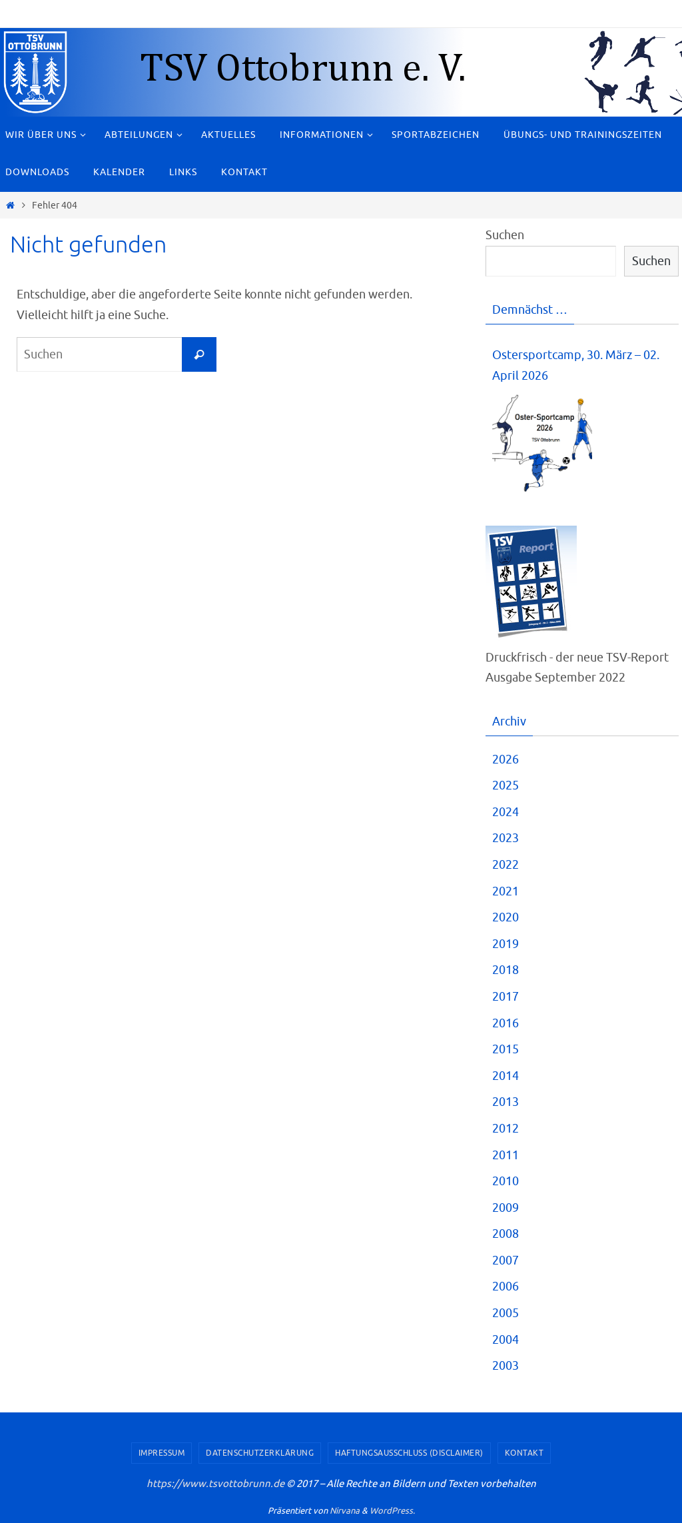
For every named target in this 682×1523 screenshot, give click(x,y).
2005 (505, 1313)
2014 (505, 1076)
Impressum (162, 1453)
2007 (505, 1260)
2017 (505, 996)
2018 (505, 970)
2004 (505, 1339)
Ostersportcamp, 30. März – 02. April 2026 (575, 365)
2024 (505, 812)
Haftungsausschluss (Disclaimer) (409, 1453)
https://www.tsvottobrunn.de (215, 1484)
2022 (505, 864)
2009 (505, 1208)
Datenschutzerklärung (260, 1453)
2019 (505, 944)
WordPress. (392, 1510)
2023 (505, 838)
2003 (505, 1365)
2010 (505, 1181)
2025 (505, 785)
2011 (505, 1155)
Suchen (505, 235)
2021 (505, 891)
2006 (505, 1286)
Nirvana (345, 1510)
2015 (505, 1049)
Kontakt (524, 1453)
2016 (505, 1023)
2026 (505, 759)
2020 (505, 917)
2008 (505, 1234)
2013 (505, 1102)
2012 (505, 1128)
